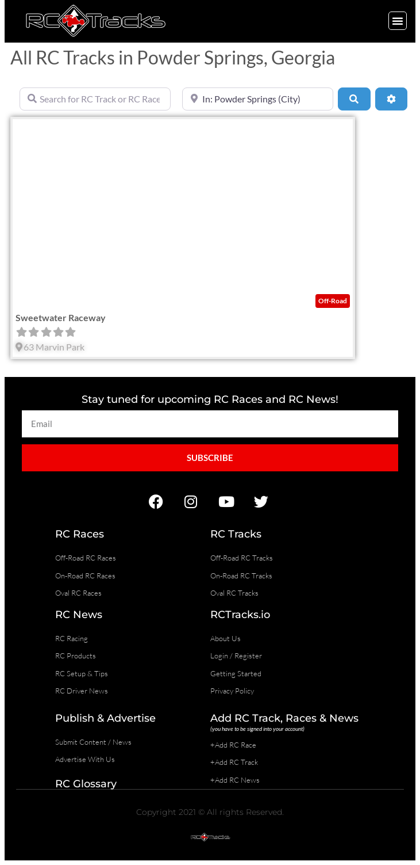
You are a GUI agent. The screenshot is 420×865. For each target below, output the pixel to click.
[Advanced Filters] (391, 98)
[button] (397, 21)
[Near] (257, 98)
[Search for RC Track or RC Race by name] (95, 98)
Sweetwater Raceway (61, 317)
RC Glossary (86, 784)
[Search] (354, 98)
